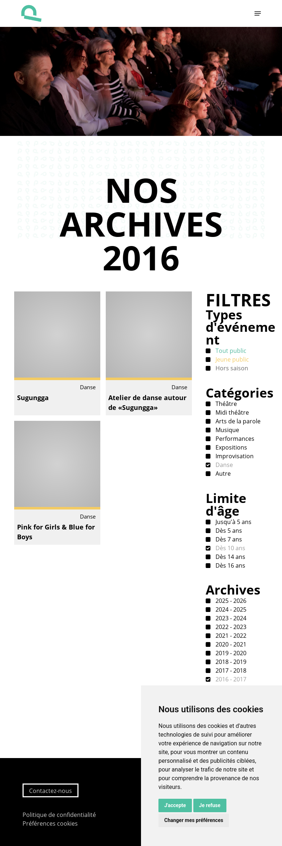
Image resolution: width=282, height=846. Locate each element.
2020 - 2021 (230, 644)
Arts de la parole (237, 421)
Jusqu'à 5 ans (232, 522)
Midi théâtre (231, 412)
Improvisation (234, 456)
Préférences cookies (50, 823)
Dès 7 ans (228, 539)
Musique (226, 430)
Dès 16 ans (229, 565)
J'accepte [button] (175, 805)
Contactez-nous (50, 791)
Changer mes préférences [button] (193, 820)
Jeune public (231, 359)
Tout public (230, 351)
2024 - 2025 (230, 609)
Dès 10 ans (229, 548)
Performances (234, 439)
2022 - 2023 (230, 627)
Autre (222, 474)
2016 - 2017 (230, 679)
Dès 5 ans (228, 531)
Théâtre (225, 404)
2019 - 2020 (230, 653)
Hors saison (231, 368)
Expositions (230, 447)
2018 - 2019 (230, 662)
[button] (257, 13)
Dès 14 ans (229, 557)
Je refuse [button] (210, 805)
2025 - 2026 (230, 601)
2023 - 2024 (230, 618)
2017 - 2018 (230, 670)
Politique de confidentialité (59, 815)
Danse (223, 465)
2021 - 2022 (230, 636)
